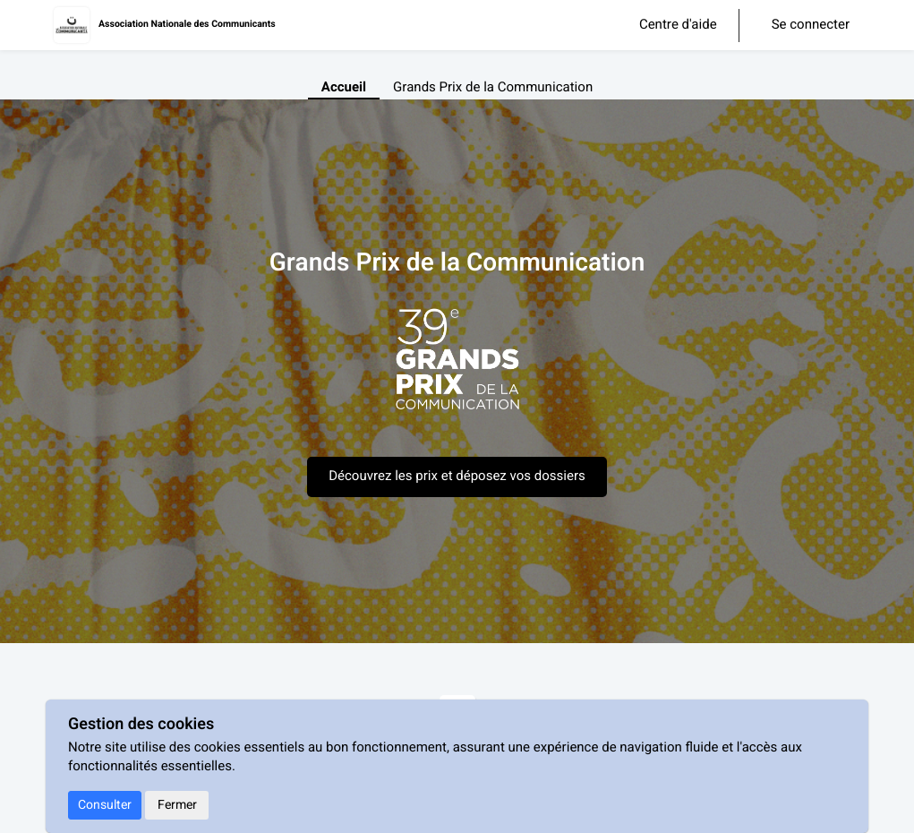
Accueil (343, 88)
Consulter (105, 804)
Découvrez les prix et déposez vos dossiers (457, 476)
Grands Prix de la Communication (493, 88)
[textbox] (457, 369)
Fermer (177, 804)
